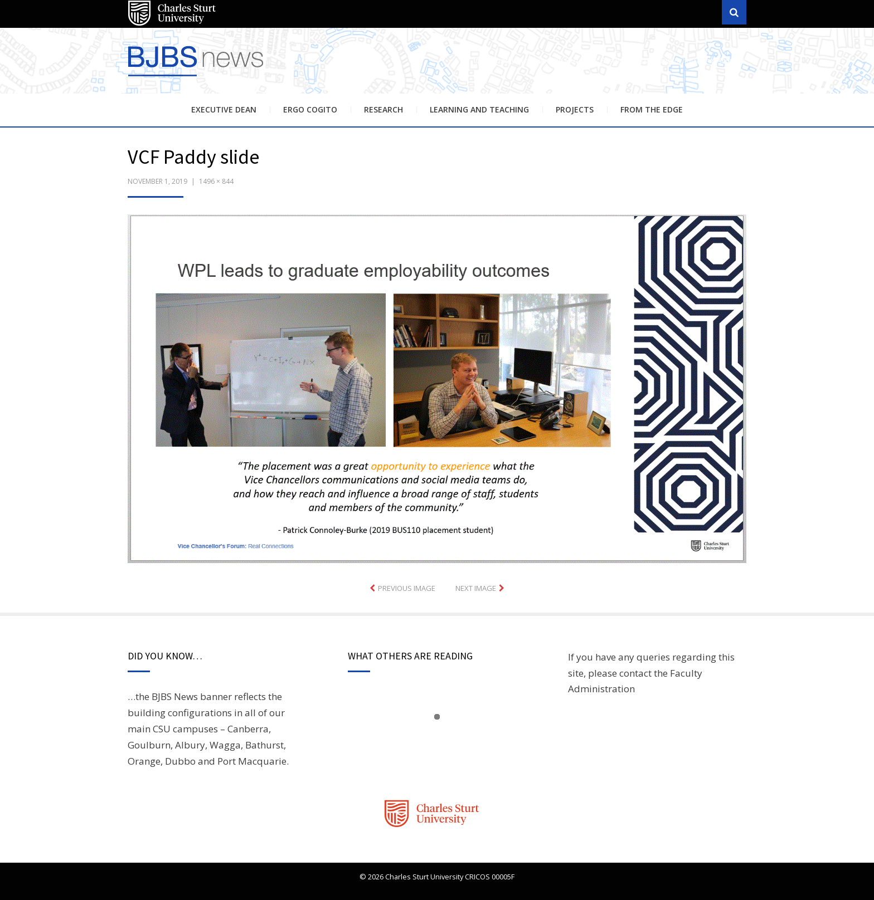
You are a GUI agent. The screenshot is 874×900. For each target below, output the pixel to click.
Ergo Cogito (310, 109)
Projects (575, 109)
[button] (437, 388)
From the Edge (651, 109)
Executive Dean (223, 109)
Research (383, 109)
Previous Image (406, 588)
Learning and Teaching (479, 109)
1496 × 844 (216, 181)
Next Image (475, 588)
